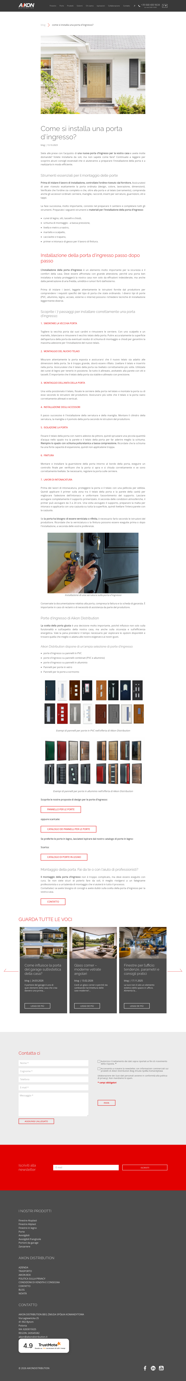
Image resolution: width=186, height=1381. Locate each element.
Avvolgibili (24, 1232)
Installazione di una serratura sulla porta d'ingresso (93, 595)
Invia (107, 1102)
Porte (62, 6)
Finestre (53, 6)
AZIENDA (23, 1264)
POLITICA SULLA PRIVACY (32, 1275)
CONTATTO (24, 1283)
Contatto (126, 6)
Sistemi (80, 6)
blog (43, 25)
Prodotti (70, 6)
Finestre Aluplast (28, 1217)
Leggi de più (38, 1005)
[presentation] (120, 1092)
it (163, 6)
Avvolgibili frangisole (30, 1236)
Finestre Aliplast (27, 1221)
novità (23, 1290)
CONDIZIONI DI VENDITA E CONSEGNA (39, 1279)
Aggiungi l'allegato (37, 1121)
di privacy (102, 1078)
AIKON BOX (25, 1272)
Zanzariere (24, 1243)
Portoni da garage (28, 1240)
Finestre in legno (28, 1225)
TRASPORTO (25, 1268)
